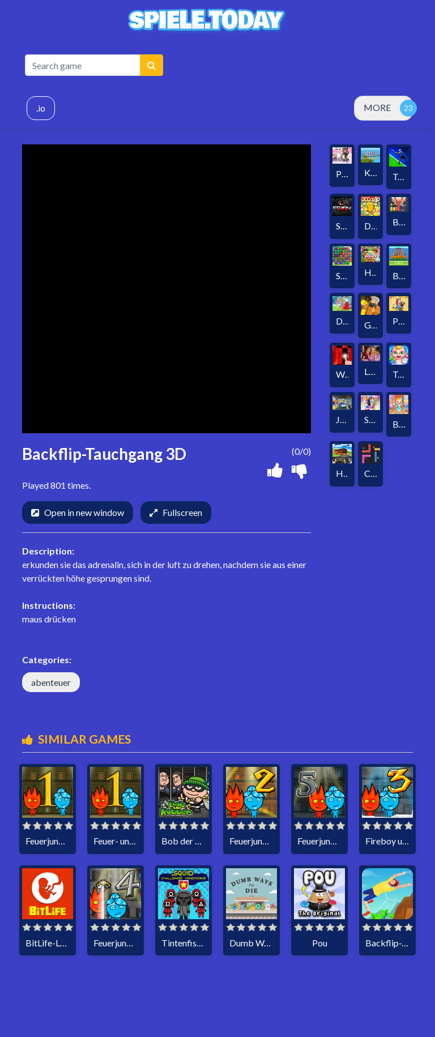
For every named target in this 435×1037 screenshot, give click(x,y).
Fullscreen (182, 512)
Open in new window (84, 512)
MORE (377, 107)
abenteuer (51, 682)
